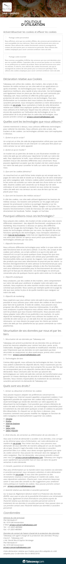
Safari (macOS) (12, 430)
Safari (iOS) (10, 428)
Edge (8, 426)
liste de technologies (16, 235)
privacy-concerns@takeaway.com (40, 117)
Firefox (8, 421)
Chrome (9, 419)
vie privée (17, 105)
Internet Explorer (13, 423)
